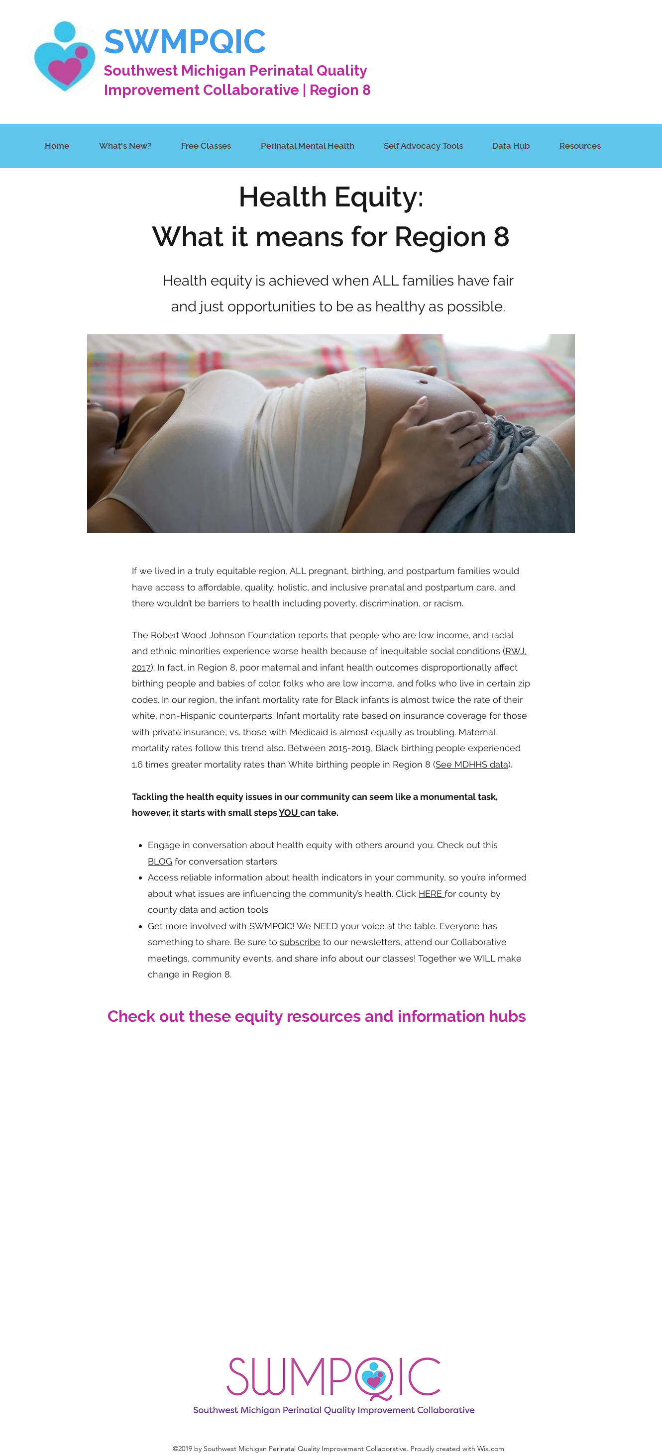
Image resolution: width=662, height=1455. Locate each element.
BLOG (160, 861)
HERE (431, 893)
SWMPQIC (185, 41)
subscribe (300, 942)
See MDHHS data (472, 764)
